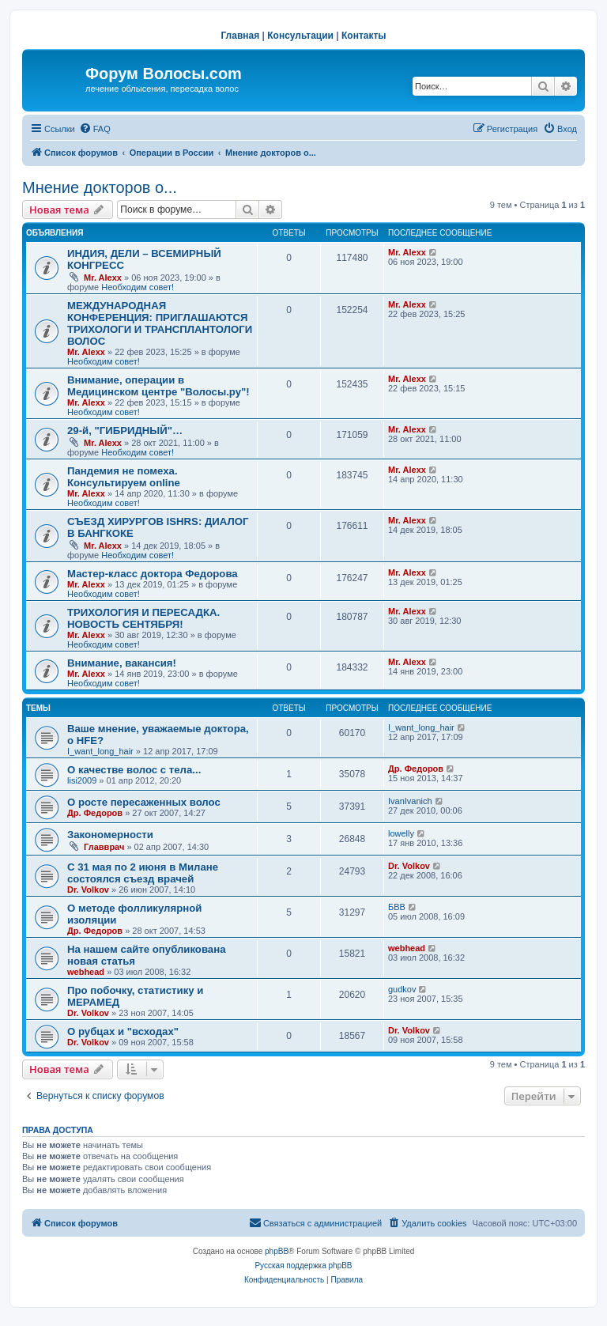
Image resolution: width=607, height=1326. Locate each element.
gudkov (402, 989)
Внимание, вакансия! (121, 663)
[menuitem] (95, 128)
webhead (85, 972)
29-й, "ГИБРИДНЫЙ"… (125, 430)
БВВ (396, 907)
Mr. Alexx (103, 277)
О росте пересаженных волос (144, 802)
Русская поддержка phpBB (303, 1265)
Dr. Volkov (88, 889)
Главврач (104, 847)
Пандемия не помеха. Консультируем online (123, 477)
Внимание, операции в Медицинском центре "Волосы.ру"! (158, 386)
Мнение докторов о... (99, 187)
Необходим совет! (137, 287)
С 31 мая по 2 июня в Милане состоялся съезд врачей (142, 873)
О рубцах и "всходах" (123, 1031)
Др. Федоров (415, 768)
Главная (240, 35)
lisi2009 (81, 780)
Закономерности (110, 835)
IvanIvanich (410, 801)
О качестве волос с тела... (134, 770)
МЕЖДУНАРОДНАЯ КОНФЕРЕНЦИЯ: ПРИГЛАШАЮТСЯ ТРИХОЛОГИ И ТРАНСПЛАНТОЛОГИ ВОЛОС (159, 323)
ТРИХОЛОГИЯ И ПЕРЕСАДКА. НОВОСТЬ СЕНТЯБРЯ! (143, 618)
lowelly (401, 833)
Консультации (300, 35)
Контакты (363, 35)
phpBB (276, 1251)
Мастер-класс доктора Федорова (152, 574)
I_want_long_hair (100, 751)
